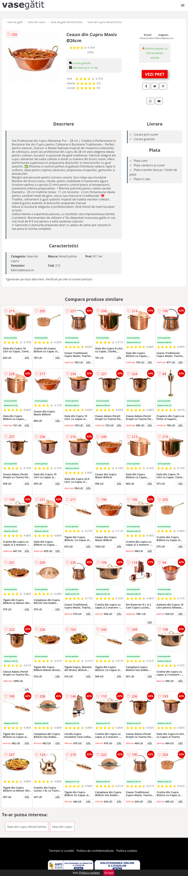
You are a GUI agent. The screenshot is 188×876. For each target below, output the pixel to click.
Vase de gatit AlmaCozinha (66, 22)
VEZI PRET (154, 74)
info (27, 357)
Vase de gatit (15, 22)
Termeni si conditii (61, 851)
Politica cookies (126, 851)
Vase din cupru (37, 22)
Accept (108, 873)
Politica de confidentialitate (95, 851)
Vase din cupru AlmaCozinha (105, 22)
